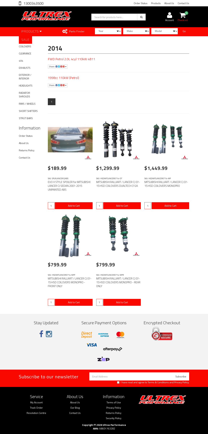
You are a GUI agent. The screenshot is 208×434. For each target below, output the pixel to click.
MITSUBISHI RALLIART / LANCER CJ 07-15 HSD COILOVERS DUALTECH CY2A (118, 184)
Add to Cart (74, 205)
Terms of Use (114, 402)
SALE (25, 39)
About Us (169, 3)
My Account (36, 402)
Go (184, 31)
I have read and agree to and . (153, 382)
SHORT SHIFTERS (28, 111)
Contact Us (183, 3)
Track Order (36, 408)
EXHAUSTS (24, 68)
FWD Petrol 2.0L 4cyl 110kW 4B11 (71, 59)
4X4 (21, 61)
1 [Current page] (51, 102)
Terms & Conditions (158, 382)
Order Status (140, 3)
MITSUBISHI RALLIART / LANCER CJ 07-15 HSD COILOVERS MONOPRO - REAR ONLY (118, 282)
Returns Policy (26, 150)
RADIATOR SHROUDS (24, 94)
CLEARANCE (25, 53)
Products (156, 3)
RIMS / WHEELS (27, 104)
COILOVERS (25, 46)
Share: (57, 66)
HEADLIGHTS (25, 85)
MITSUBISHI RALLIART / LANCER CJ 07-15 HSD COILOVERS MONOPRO (166, 184)
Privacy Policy (181, 382)
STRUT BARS (26, 118)
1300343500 (33, 3)
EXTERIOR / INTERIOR (25, 76)
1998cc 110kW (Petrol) (63, 77)
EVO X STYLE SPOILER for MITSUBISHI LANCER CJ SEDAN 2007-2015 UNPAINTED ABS (69, 186)
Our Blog (75, 408)
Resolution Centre (36, 413)
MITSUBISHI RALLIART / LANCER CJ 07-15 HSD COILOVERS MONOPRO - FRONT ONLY (69, 282)
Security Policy (113, 418)
